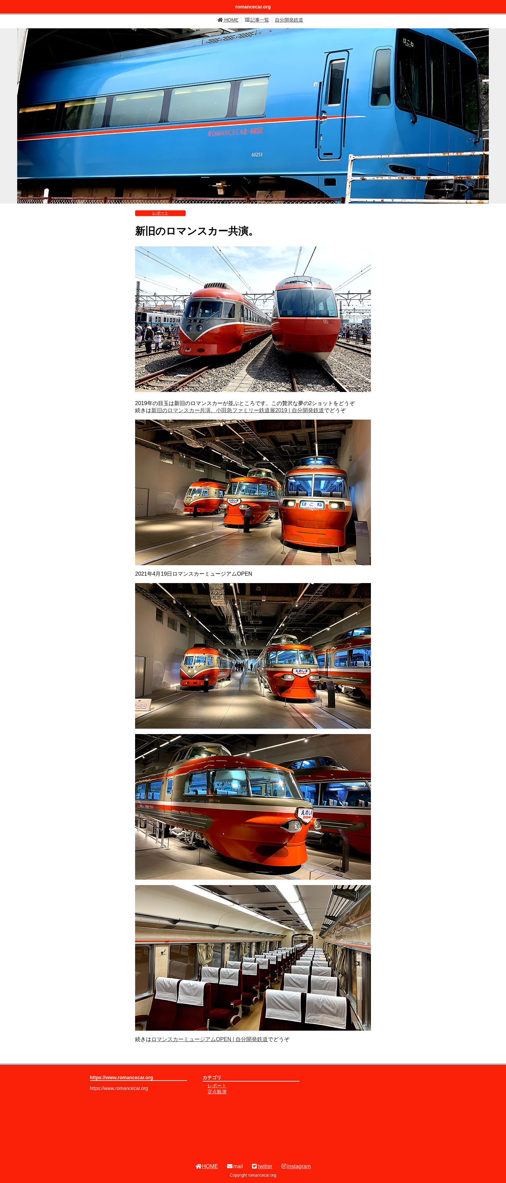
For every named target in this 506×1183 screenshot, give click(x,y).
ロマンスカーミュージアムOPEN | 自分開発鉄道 (209, 1039)
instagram (296, 1166)
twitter (261, 1166)
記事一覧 (256, 20)
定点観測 (217, 1091)
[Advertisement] (370, 1113)
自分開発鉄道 (289, 20)
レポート (160, 213)
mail (234, 1166)
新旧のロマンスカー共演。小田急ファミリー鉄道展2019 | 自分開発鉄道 (237, 410)
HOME (228, 20)
